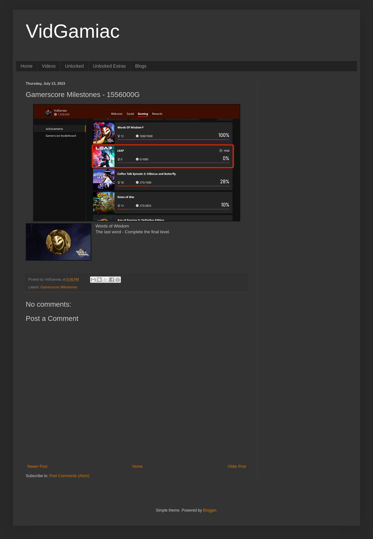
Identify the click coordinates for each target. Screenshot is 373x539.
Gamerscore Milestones (59, 287)
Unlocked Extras (109, 66)
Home (26, 66)
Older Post (237, 466)
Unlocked (74, 66)
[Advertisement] (298, 178)
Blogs (140, 66)
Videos (49, 66)
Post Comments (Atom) (69, 476)
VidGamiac (73, 31)
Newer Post (37, 466)
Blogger (209, 510)
